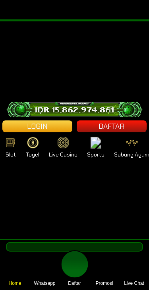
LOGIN (37, 126)
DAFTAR (111, 126)
